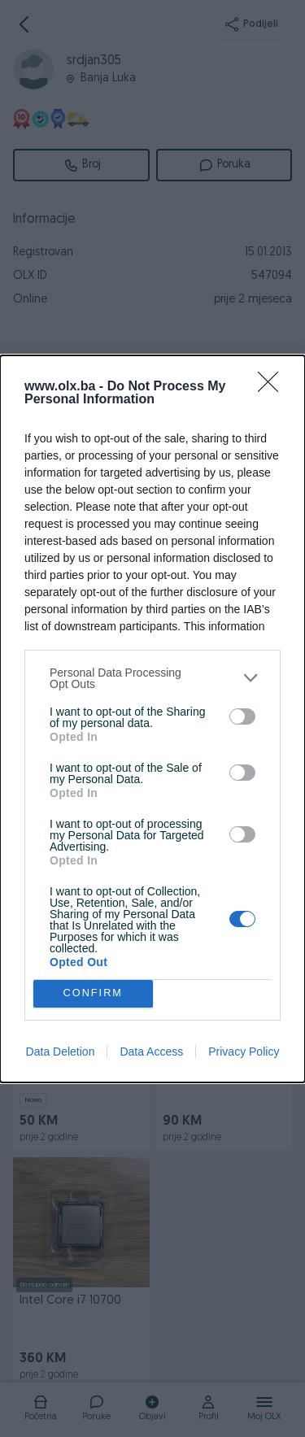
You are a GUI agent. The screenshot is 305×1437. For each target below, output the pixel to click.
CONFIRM (93, 993)
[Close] (273, 387)
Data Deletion (60, 1051)
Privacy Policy (243, 1051)
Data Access (151, 1051)
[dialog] (152, 718)
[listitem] (152, 678)
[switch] (242, 716)
